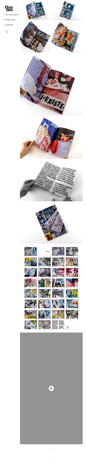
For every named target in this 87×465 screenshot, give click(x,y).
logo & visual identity (11, 15)
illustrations (8, 25)
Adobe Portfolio (53, 459)
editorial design (9, 20)
